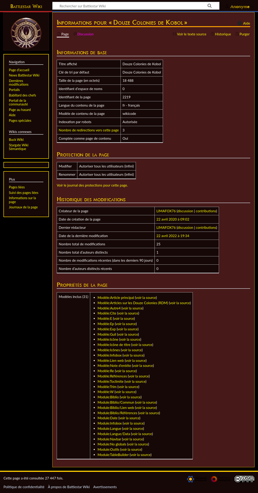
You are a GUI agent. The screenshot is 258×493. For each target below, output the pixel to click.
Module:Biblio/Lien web (116, 407)
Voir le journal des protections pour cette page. (92, 185)
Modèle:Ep (106, 324)
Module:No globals (112, 444)
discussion (185, 211)
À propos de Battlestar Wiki (69, 487)
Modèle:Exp (107, 329)
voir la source (146, 297)
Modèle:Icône (108, 339)
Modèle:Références (112, 376)
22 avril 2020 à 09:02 (173, 219)
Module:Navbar (109, 439)
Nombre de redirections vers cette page (89, 130)
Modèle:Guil (107, 334)
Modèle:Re (106, 371)
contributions (206, 211)
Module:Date (108, 418)
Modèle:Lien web (111, 360)
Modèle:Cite (107, 313)
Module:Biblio (108, 397)
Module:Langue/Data (114, 434)
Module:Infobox (110, 423)
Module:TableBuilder (113, 455)
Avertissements (105, 487)
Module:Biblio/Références (117, 413)
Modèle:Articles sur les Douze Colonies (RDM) (133, 303)
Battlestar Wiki (26, 6)
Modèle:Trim (107, 387)
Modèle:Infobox (110, 355)
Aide (243, 23)
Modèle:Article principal (116, 297)
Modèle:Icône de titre (114, 345)
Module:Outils (108, 449)
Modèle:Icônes (109, 350)
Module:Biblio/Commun (116, 402)
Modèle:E (105, 318)
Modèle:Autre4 (109, 308)
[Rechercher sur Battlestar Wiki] (136, 5)
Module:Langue (109, 428)
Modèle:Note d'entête (114, 365)
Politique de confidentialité (23, 487)
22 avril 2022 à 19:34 (173, 236)
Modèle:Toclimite (110, 381)
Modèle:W (106, 392)
